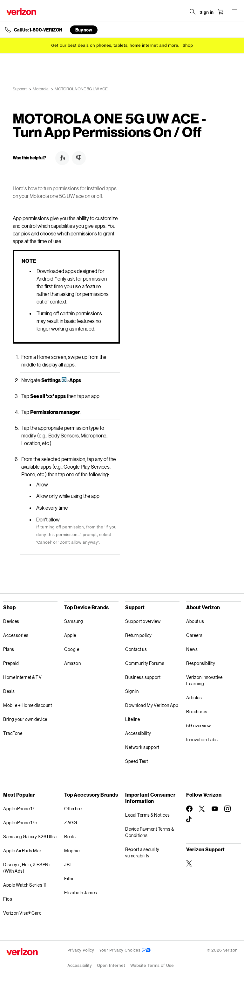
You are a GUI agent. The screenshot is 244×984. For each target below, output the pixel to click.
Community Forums (144, 663)
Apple (70, 635)
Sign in (132, 691)
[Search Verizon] (193, 12)
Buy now (83, 29)
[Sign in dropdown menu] (207, 12)
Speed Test (136, 761)
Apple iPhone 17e (20, 822)
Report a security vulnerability (142, 852)
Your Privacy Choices (125, 950)
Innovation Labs (202, 739)
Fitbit (69, 878)
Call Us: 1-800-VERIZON (38, 30)
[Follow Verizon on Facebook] (189, 809)
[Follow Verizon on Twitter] (202, 809)
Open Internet (111, 965)
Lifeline (132, 719)
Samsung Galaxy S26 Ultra (30, 836)
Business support (142, 677)
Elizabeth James (80, 892)
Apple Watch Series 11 (25, 885)
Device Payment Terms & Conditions (149, 832)
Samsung (73, 621)
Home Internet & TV (22, 677)
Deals (9, 691)
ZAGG (70, 822)
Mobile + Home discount (27, 705)
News (192, 649)
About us (195, 621)
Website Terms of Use (152, 965)
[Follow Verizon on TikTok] (189, 819)
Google (71, 649)
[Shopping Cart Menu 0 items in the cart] (220, 12)
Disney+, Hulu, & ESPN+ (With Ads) (27, 868)
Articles (194, 697)
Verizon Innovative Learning (204, 680)
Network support (142, 747)
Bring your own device (25, 719)
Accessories (16, 635)
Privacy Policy (80, 950)
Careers (194, 635)
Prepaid (11, 663)
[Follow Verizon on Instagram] (227, 809)
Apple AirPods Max (22, 850)
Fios (7, 899)
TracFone (12, 733)
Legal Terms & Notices (147, 815)
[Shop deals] (188, 45)
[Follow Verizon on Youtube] (215, 809)
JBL (68, 864)
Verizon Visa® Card (22, 913)
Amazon (72, 663)
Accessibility (138, 733)
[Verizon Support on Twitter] (189, 863)
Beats (70, 836)
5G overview (198, 725)
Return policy (138, 635)
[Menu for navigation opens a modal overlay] (234, 12)
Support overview (142, 621)
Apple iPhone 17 (19, 808)
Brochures (196, 711)
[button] (62, 158)
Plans (8, 649)
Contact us (136, 649)
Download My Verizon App (152, 705)
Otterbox (73, 808)
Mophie (71, 850)
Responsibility (200, 663)
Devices (11, 621)
